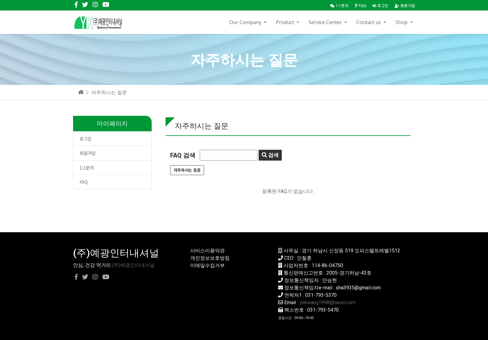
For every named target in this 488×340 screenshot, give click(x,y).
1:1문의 (87, 167)
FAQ (84, 181)
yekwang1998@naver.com (327, 302)
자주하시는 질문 (187, 170)
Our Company (246, 22)
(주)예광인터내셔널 (133, 265)
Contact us (369, 22)
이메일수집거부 (207, 265)
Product (285, 22)
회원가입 (405, 5)
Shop (402, 22)
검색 (270, 155)
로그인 (380, 5)
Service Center (326, 22)
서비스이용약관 (207, 251)
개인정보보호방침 (210, 258)
